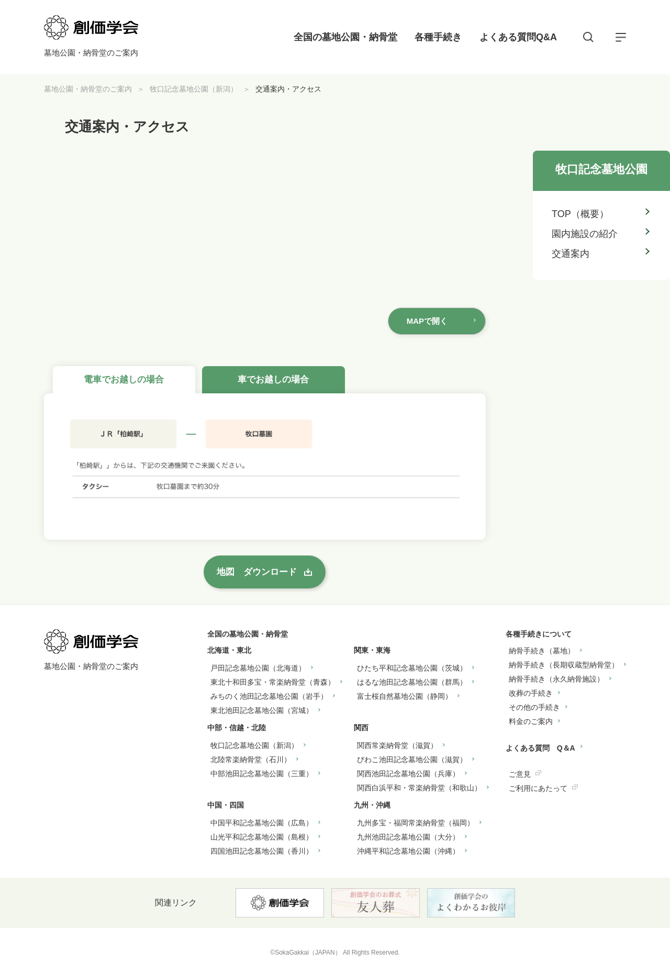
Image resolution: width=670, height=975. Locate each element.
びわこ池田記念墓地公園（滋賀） (412, 759)
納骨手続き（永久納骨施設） (556, 679)
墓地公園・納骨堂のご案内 (88, 89)
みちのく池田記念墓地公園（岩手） (269, 696)
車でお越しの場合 (273, 379)
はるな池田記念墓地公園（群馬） (412, 682)
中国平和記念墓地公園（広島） (261, 823)
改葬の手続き (531, 693)
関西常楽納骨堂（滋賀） (397, 745)
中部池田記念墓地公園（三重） (261, 773)
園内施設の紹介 (585, 234)
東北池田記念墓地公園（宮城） (261, 710)
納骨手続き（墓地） (542, 651)
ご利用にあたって (538, 788)
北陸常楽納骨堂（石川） (250, 759)
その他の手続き (534, 707)
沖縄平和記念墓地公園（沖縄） (408, 851)
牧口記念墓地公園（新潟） (194, 89)
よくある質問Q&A (518, 37)
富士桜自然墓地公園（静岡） (404, 696)
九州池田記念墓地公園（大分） (408, 837)
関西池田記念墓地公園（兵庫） (408, 773)
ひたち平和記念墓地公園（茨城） (412, 668)
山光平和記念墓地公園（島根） (261, 837)
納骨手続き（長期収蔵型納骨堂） (564, 665)
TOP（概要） (580, 214)
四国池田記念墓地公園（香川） (261, 851)
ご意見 (520, 774)
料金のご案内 (531, 721)
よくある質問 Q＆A (540, 748)
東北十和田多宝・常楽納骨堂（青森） (272, 682)
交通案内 (570, 253)
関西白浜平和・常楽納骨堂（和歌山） (419, 788)
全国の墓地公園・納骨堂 (345, 37)
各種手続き (438, 37)
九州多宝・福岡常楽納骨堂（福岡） (415, 823)
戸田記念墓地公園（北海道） (258, 668)
